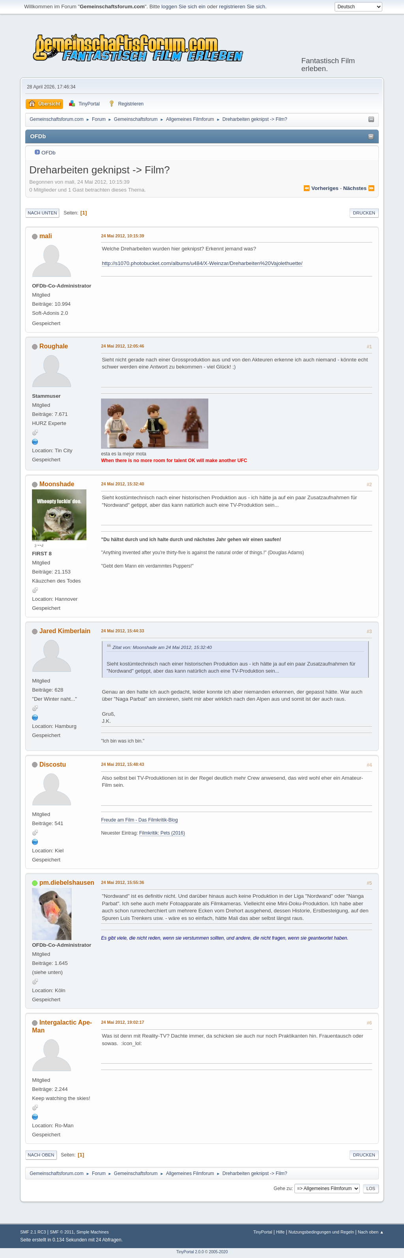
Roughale (53, 346)
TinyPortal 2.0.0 (190, 1252)
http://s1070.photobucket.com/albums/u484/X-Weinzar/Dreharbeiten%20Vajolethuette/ (202, 263)
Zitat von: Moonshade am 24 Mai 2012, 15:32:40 (161, 647)
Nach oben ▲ (371, 1232)
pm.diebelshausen (66, 882)
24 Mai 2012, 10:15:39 (122, 235)
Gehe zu (283, 1188)
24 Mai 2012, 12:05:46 (122, 346)
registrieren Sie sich (242, 6)
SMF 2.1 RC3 (33, 1232)
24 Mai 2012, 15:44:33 (122, 630)
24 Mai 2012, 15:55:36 (122, 882)
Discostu (52, 764)
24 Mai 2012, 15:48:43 (122, 764)
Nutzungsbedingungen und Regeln (321, 1232)
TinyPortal (262, 1232)
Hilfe (280, 1232)
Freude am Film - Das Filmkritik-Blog (139, 820)
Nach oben (41, 1155)
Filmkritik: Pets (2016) (162, 833)
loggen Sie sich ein (183, 6)
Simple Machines (93, 1232)
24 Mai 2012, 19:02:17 (122, 1022)
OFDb (48, 153)
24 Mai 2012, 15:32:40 (122, 483)
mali (45, 236)
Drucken (364, 213)
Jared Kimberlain (65, 631)
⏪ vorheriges (321, 188)
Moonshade (57, 484)
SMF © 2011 (62, 1232)
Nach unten (42, 213)
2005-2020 (218, 1252)
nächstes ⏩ (359, 188)
